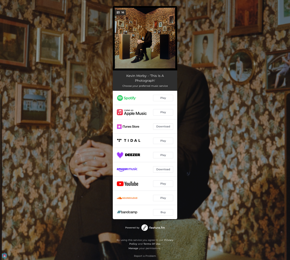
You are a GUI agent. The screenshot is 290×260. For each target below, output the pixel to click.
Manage (133, 248)
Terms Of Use (151, 243)
